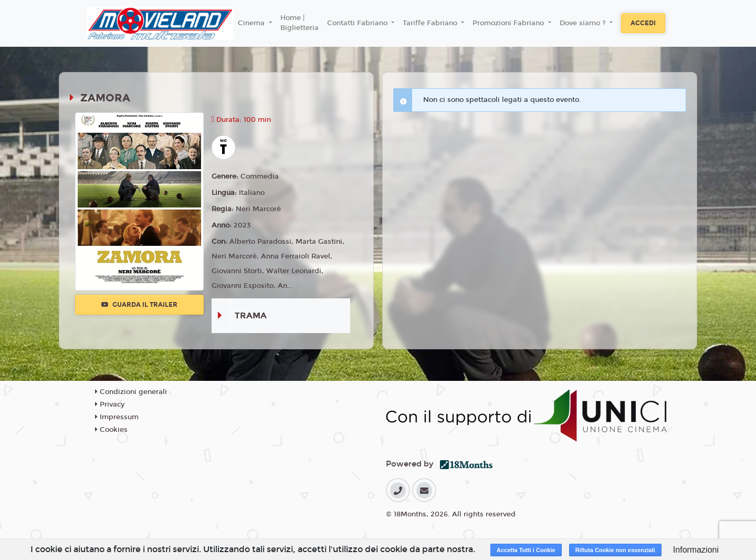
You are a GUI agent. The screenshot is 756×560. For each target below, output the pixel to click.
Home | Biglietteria (299, 23)
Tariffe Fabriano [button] (431, 23)
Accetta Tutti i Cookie (526, 550)
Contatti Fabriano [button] (358, 23)
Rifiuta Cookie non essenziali (615, 550)
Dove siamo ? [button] (584, 23)
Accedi (643, 23)
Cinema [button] (252, 23)
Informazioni (696, 549)
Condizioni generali (131, 392)
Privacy (109, 404)
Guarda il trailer (139, 304)
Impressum (117, 417)
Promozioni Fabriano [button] (509, 23)
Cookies (111, 430)
